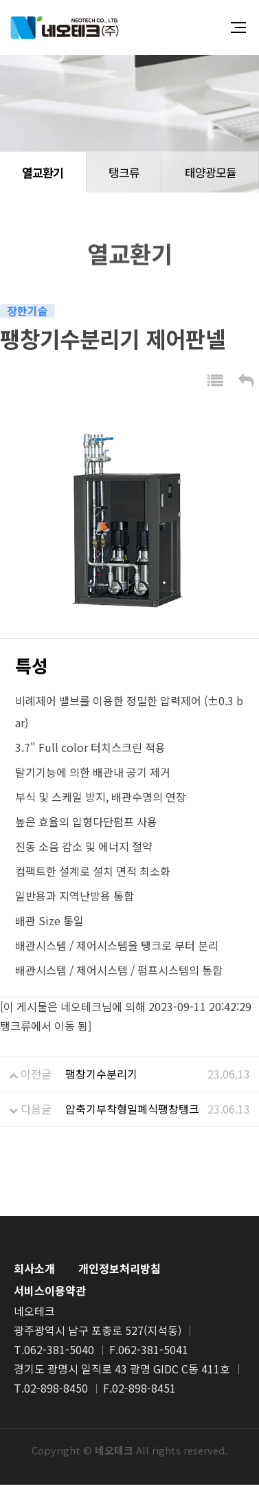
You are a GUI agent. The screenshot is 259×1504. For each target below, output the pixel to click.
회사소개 (34, 1268)
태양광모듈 (210, 172)
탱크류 (124, 172)
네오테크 (65, 27)
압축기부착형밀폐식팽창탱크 (132, 1109)
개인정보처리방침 (119, 1268)
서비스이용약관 (50, 1290)
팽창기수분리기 (101, 1073)
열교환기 (42, 172)
